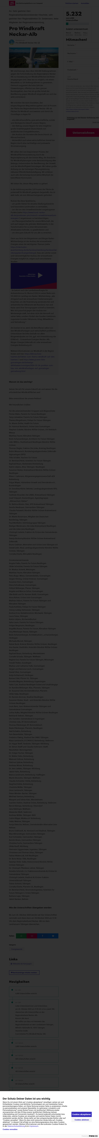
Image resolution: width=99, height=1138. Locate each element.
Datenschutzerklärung (16, 1126)
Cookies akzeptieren (81, 1114)
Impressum (33, 1126)
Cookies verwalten (10, 1129)
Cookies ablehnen (82, 1120)
